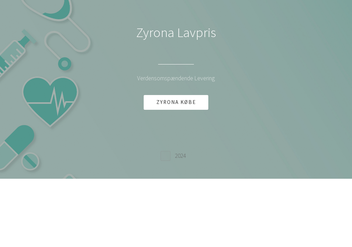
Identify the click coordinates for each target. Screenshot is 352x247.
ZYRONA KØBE (176, 102)
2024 (180, 156)
